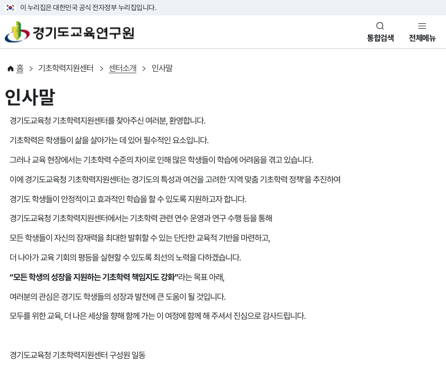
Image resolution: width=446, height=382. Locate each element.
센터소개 (122, 68)
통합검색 (380, 38)
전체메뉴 (422, 38)
